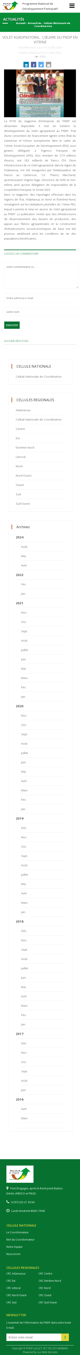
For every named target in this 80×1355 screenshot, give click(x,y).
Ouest (20, 485)
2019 (19, 818)
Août (24, 547)
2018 (19, 921)
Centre (20, 429)
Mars (24, 678)
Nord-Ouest (24, 475)
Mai (23, 556)
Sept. (24, 631)
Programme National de (40, 6)
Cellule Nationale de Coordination (39, 376)
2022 (19, 575)
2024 (19, 537)
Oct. (24, 622)
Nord (19, 466)
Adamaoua (23, 410)
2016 (19, 1099)
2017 (19, 1034)
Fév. (23, 584)
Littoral (20, 457)
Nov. (24, 612)
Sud (18, 494)
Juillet (24, 650)
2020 (19, 706)
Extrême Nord (25, 447)
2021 (19, 603)
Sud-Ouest (23, 503)
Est (18, 438)
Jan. (23, 593)
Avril (23, 565)
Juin (23, 659)
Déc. (24, 828)
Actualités (34, 23)
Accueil (21, 23)
